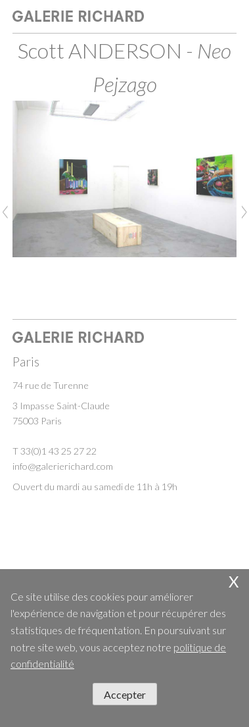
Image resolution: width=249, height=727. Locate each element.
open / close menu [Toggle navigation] (223, 18)
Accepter (125, 694)
